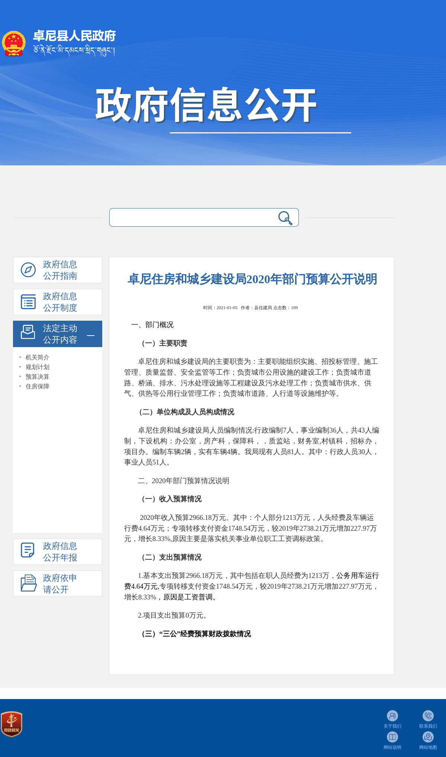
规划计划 (37, 367)
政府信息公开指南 (60, 270)
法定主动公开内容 (60, 334)
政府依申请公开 (60, 583)
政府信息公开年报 (60, 551)
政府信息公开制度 (60, 302)
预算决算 (37, 376)
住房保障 (37, 386)
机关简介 (37, 357)
